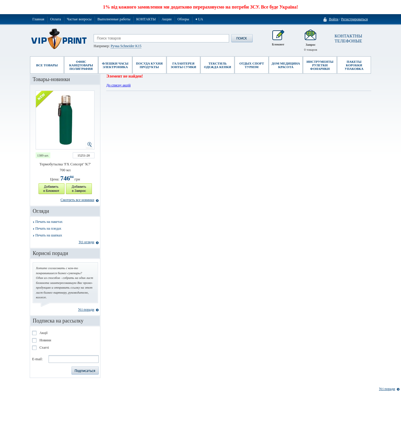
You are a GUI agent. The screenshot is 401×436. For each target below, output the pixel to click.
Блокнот (278, 41)
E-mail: (37, 359)
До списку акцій (118, 85)
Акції (43, 333)
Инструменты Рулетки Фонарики (319, 65)
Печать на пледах (48, 228)
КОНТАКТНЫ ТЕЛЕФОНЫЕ (348, 38)
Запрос (310, 40)
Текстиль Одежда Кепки (217, 65)
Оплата (55, 19)
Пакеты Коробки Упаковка (353, 65)
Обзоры (183, 19)
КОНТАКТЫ (146, 19)
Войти (333, 19)
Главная (38, 19)
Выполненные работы (113, 19)
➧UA (199, 19)
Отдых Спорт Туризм (251, 65)
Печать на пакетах (49, 222)
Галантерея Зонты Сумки (183, 65)
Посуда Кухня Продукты (149, 65)
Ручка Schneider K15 (126, 46)
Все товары (47, 65)
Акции (167, 19)
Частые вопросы (79, 19)
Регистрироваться (354, 19)
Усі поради (86, 309)
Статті (44, 347)
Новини (45, 340)
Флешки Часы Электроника (115, 65)
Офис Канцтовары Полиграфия (81, 65)
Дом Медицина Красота (285, 65)
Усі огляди (86, 242)
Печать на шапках (48, 235)
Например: (117, 46)
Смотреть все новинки (77, 200)
